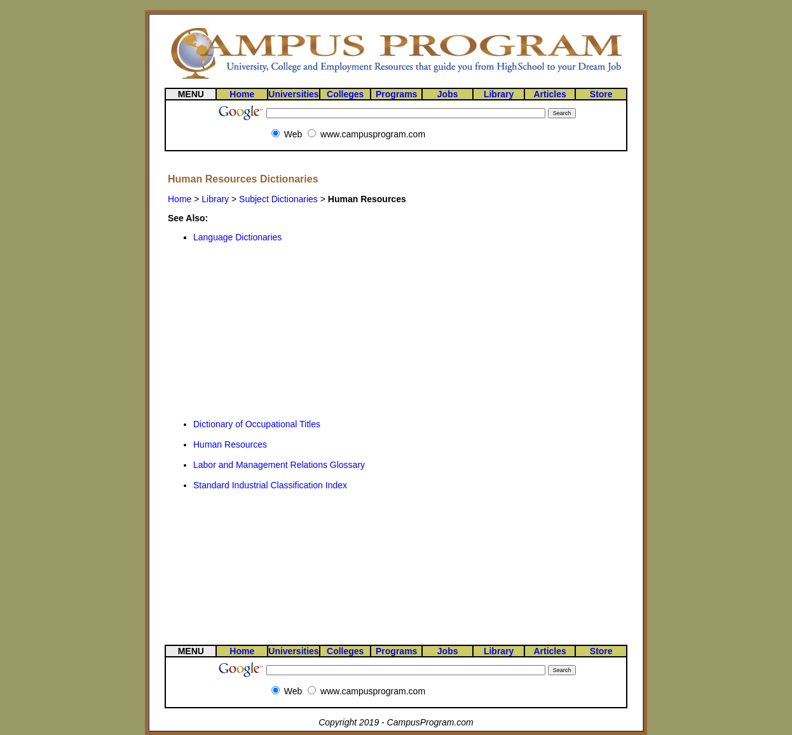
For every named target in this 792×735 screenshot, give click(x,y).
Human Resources (230, 444)
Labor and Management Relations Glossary (279, 465)
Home (179, 199)
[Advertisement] (263, 330)
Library (215, 199)
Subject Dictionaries (278, 199)
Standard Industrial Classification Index (270, 485)
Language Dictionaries (237, 237)
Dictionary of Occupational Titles (256, 424)
